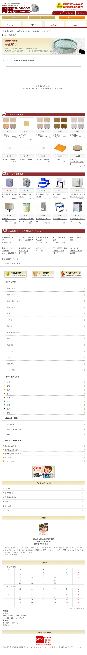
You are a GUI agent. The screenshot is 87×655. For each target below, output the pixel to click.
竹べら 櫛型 (75, 238)
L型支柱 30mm (8, 159)
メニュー (76, 25)
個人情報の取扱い (10, 497)
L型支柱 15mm (25, 159)
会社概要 (6, 488)
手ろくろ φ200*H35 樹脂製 (77, 162)
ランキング (11, 25)
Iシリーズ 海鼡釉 (26, 238)
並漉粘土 (5, 135)
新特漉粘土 (74, 135)
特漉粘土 (39, 135)
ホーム (4, 35)
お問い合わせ (8, 506)
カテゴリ (54, 25)
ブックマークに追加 (12, 263)
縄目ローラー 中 (43, 248)
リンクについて (9, 511)
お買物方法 (7, 502)
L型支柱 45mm (42, 159)
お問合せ (32, 25)
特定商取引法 (8, 493)
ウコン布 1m (58, 159)
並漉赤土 (56, 135)
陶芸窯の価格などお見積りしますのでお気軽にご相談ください (27, 31)
